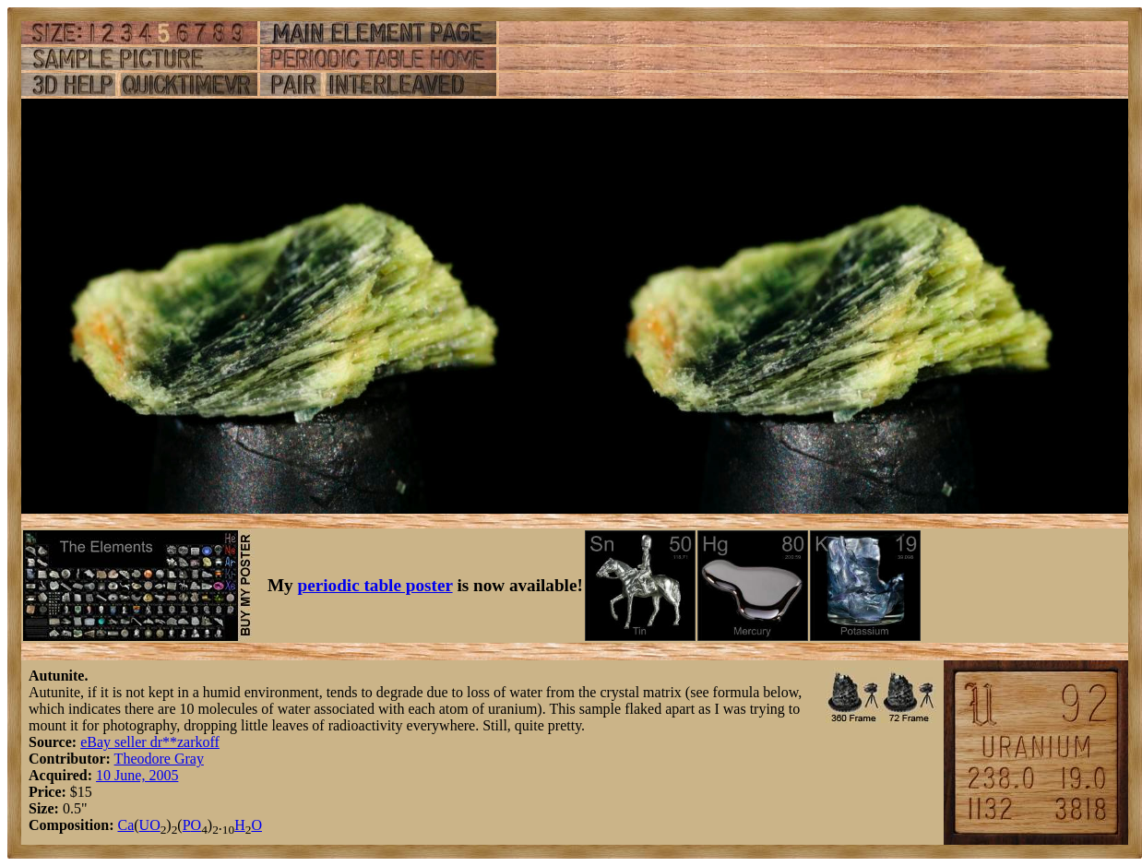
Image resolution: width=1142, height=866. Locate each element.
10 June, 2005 (137, 775)
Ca (125, 825)
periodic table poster (375, 585)
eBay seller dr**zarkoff (150, 742)
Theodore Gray (159, 758)
